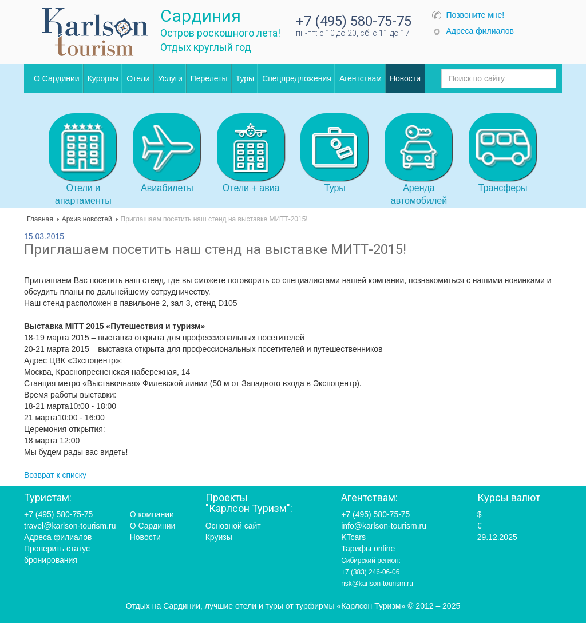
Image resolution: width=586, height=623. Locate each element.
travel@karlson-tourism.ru (70, 525)
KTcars (353, 537)
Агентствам (360, 78)
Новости (405, 78)
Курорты (103, 78)
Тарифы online (368, 548)
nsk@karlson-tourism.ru (377, 584)
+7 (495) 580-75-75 (353, 21)
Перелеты (209, 78)
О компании (152, 514)
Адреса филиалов (480, 30)
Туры (245, 78)
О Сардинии (57, 78)
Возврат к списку (55, 474)
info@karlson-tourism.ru (383, 525)
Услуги (170, 78)
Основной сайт (233, 525)
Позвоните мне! (475, 14)
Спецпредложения (296, 78)
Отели (137, 78)
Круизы (218, 537)
